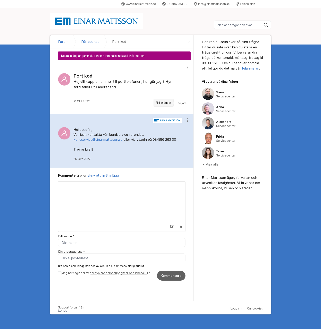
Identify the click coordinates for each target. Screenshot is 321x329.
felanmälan (250, 68)
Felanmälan (245, 4)
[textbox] (121, 202)
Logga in (236, 308)
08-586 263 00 (174, 4)
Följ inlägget (163, 102)
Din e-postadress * (71, 252)
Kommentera (171, 276)
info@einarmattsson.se (211, 4)
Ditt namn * (66, 236)
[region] (122, 87)
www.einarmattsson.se (138, 4)
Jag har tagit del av (105, 273)
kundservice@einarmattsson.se (97, 139)
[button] (172, 227)
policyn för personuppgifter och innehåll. (118, 273)
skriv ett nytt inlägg (103, 175)
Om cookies (255, 308)
